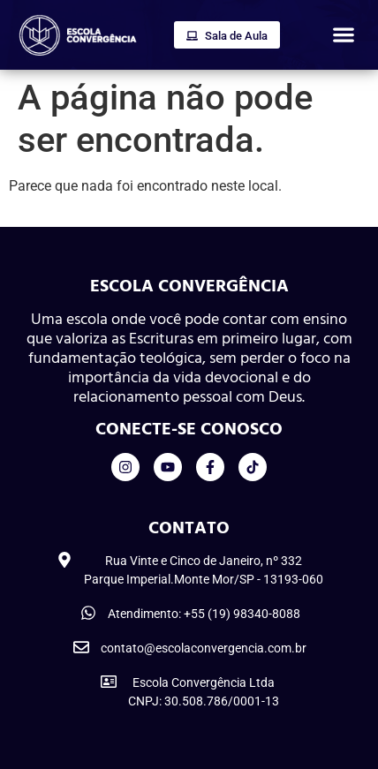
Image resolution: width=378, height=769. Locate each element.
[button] (343, 35)
